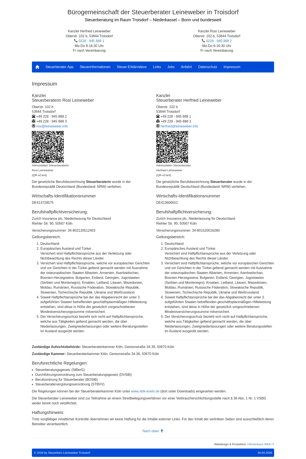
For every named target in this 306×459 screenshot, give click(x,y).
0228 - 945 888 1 (91, 41)
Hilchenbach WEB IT (261, 444)
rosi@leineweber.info (52, 126)
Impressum (232, 67)
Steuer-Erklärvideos (132, 67)
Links (157, 67)
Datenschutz (207, 67)
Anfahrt (186, 67)
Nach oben (153, 431)
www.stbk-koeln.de (145, 391)
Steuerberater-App (59, 67)
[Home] (37, 67)
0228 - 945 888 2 (219, 41)
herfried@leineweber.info (179, 126)
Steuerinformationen (95, 67)
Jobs (171, 67)
